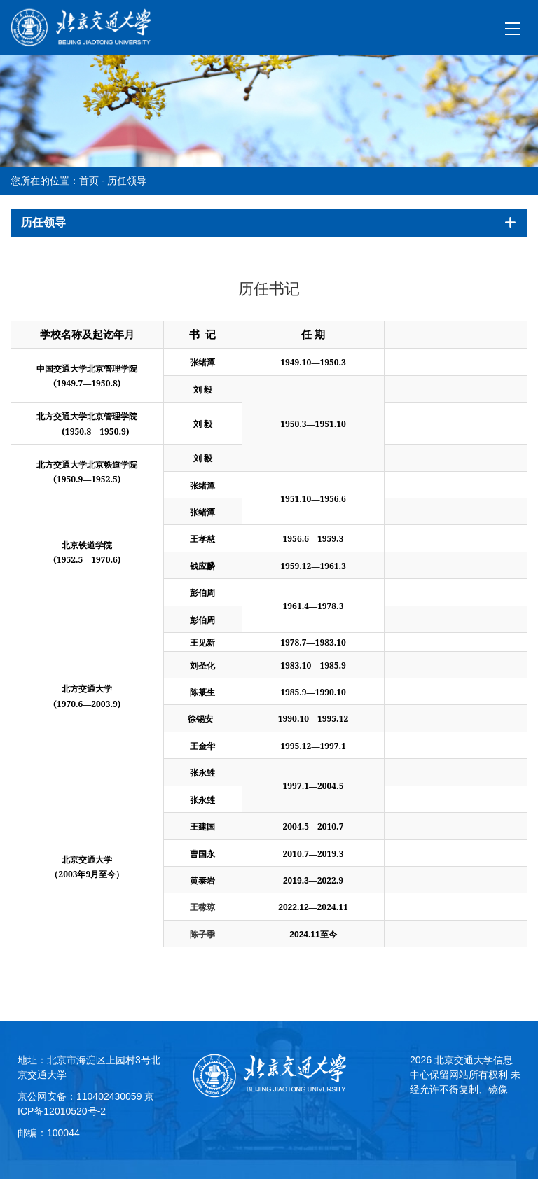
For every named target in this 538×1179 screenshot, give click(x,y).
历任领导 (126, 180)
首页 (89, 180)
